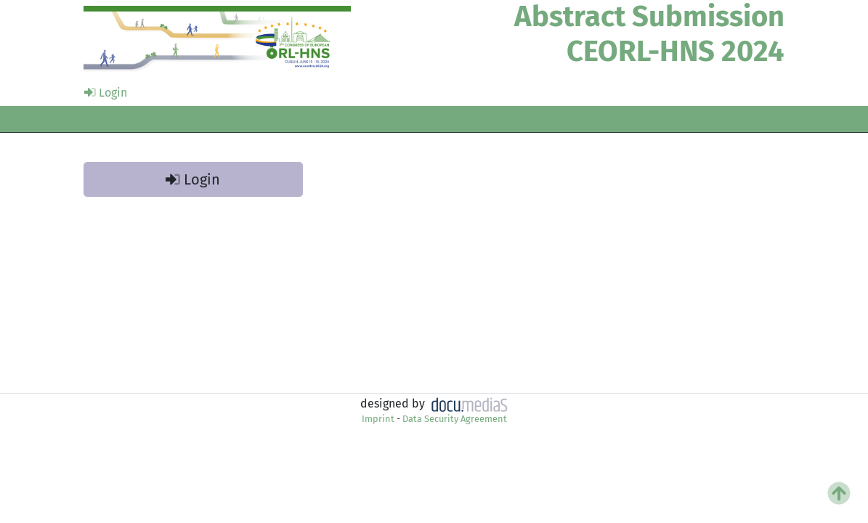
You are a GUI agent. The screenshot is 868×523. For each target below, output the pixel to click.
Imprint (378, 418)
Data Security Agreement (454, 418)
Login (105, 93)
